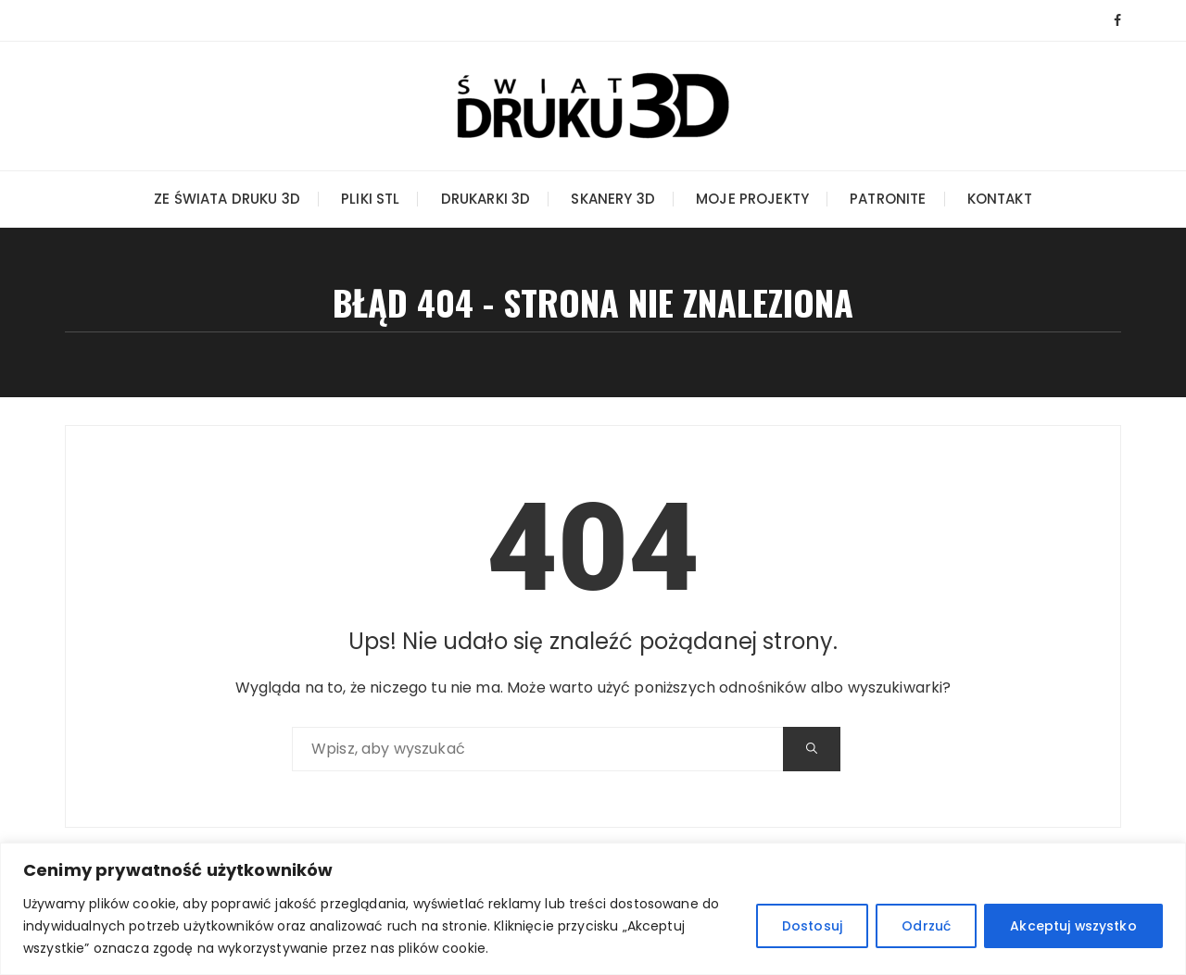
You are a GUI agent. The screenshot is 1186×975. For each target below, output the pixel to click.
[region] (593, 909)
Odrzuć (923, 926)
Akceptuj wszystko (1072, 926)
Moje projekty (752, 198)
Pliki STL (370, 198)
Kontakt (999, 198)
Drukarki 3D (486, 198)
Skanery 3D (613, 198)
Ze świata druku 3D (227, 198)
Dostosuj (806, 926)
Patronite (888, 198)
